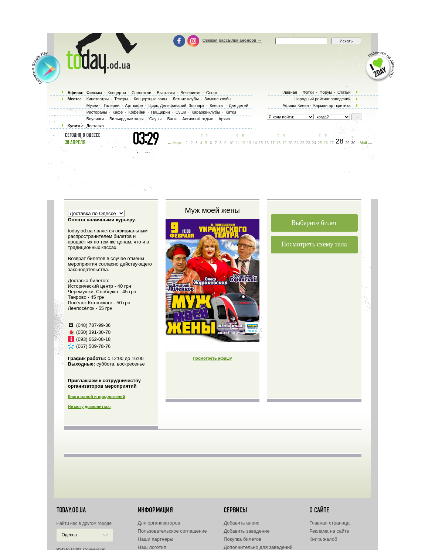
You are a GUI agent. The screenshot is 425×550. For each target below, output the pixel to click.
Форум (325, 92)
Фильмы (94, 92)
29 (347, 143)
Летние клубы (186, 99)
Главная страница (329, 523)
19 (284, 143)
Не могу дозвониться (89, 406)
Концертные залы (150, 99)
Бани (172, 119)
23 (308, 143)
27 (332, 143)
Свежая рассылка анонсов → (232, 40)
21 (296, 143)
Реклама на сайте (329, 531)
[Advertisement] (212, 16)
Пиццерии (160, 112)
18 (278, 143)
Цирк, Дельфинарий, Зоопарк (176, 105)
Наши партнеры (155, 539)
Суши (181, 112)
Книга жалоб (323, 539)
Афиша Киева (295, 105)
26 (326, 143)
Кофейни (136, 112)
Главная (289, 92)
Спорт (212, 92)
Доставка (95, 126)
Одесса (69, 534)
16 (267, 143)
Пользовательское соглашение (172, 531)
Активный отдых (197, 119)
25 (320, 143)
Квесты (216, 105)
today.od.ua (71, 510)
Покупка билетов (242, 539)
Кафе (118, 112)
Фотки (308, 92)
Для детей (238, 105)
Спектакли (142, 92)
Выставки (166, 92)
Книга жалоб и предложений (96, 396)
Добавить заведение (246, 531)
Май (363, 143)
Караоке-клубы (206, 112)
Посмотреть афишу (212, 358)
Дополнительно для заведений (258, 547)
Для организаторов (159, 523)
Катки (230, 112)
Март (177, 143)
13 (249, 143)
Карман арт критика (332, 105)
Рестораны (96, 112)
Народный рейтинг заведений (323, 99)
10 (231, 143)
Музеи (92, 105)
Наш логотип (152, 547)
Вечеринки (190, 92)
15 (261, 143)
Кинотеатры (97, 99)
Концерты (117, 92)
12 (243, 143)
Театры (121, 99)
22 (302, 143)
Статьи (344, 92)
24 (314, 143)
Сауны (155, 119)
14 (255, 143)
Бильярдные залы (126, 119)
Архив (224, 119)
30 (353, 143)
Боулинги (95, 119)
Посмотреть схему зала (314, 244)
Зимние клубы (217, 99)
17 (273, 143)
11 (237, 143)
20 (290, 143)
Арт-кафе (134, 105)
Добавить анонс (241, 523)
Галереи (111, 105)
